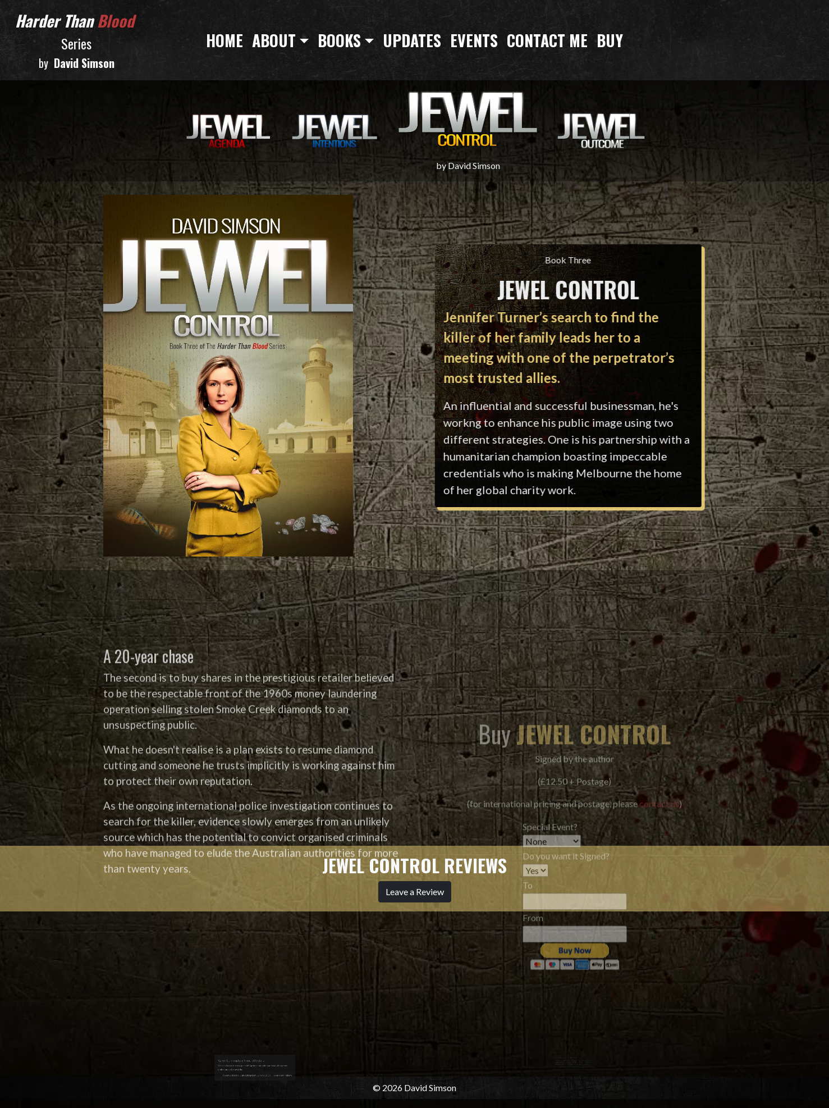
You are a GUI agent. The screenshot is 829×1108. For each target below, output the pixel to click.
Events (474, 40)
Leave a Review (415, 891)
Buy (610, 40)
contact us (659, 904)
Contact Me (547, 40)
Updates (412, 40)
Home (224, 40)
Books (339, 40)
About (274, 40)
